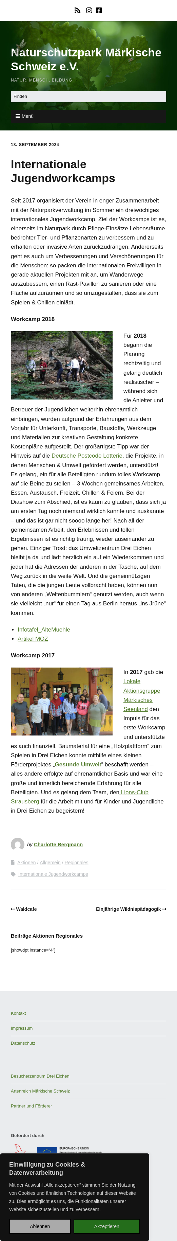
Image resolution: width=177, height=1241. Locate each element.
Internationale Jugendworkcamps (53, 874)
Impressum (22, 1028)
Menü (28, 116)
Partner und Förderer (31, 1106)
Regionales (76, 862)
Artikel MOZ (33, 639)
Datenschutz (23, 1043)
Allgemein (50, 862)
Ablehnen (40, 1226)
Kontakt (18, 1013)
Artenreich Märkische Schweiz (40, 1091)
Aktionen (26, 862)
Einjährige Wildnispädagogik (128, 909)
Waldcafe (26, 909)
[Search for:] (88, 96)
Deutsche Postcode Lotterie (87, 456)
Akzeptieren (106, 1226)
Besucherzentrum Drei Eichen (40, 1076)
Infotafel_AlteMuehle (44, 629)
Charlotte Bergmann (58, 844)
